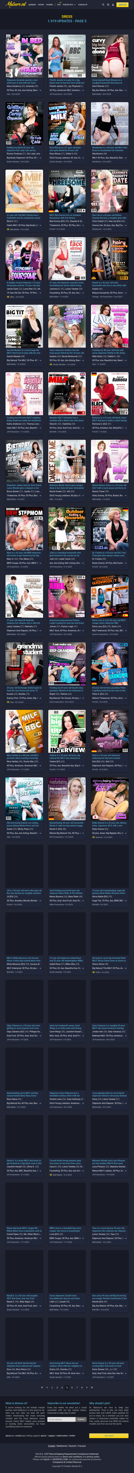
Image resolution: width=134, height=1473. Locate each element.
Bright (52, 694)
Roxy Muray (55, 153)
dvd (59, 4)
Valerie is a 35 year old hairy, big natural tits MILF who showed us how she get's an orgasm (65, 758)
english (51, 1446)
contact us (20, 1435)
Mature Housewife (100, 293)
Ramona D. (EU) (99, 424)
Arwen (10, 829)
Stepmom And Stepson (17, 630)
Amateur (104, 428)
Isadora (53, 356)
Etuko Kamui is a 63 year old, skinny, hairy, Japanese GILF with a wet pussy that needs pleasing (109, 826)
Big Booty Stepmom (16, 158)
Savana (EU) (36, 964)
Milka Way (70, 964)
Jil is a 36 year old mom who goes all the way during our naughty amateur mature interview (24, 893)
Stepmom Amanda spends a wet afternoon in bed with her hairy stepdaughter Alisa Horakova (22, 83)
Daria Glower (98, 1369)
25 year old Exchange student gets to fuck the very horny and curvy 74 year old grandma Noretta (24, 691)
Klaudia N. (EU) (77, 221)
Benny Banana (56, 896)
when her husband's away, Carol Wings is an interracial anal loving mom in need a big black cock (65, 1028)
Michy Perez (23, 829)
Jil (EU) (10, 896)
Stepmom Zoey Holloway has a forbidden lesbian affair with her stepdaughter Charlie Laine (65, 1096)
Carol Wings (55, 1031)
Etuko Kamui (98, 829)
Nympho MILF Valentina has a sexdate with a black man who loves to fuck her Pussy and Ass (66, 420)
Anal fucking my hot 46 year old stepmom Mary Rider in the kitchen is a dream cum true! (66, 893)
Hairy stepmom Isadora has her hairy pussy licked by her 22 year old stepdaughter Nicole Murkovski (67, 353)
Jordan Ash (97, 1031)
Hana (94, 1099)
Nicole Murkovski (70, 356)
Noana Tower (98, 491)
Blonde (26, 900)
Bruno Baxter (13, 491)
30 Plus (110, 90)
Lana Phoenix (98, 1166)
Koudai (10, 694)
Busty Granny (98, 563)
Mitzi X (41, 289)
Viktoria (63, 694)
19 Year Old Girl (14, 293)
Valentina (66, 424)
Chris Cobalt (98, 221)
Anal (59, 428)
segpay (51, 1435)
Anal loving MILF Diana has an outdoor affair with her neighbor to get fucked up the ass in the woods (66, 1366)
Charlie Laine (56, 1099)
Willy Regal (25, 1301)
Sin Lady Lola (33, 153)
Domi (114, 626)
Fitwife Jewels (56, 86)
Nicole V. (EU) (56, 829)
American (72, 630)
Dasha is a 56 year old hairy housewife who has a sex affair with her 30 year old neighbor (109, 285)
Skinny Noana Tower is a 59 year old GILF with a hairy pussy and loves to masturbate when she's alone (109, 488)
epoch (43, 1435)
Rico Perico (21, 1369)
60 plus (107, 225)
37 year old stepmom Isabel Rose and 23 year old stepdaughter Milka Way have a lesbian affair (66, 961)
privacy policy (93, 1456)
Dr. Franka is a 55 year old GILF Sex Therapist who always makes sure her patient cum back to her (109, 556)
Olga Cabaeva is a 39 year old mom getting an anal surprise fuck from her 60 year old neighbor (23, 1028)
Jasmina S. (55, 289)
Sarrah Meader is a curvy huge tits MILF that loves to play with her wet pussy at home (23, 353)
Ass (19, 90)
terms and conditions (72, 1456)
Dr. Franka (97, 559)
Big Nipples (111, 833)
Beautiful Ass (110, 360)
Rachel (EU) (97, 1301)
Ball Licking (70, 563)
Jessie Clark (12, 289)
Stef (107, 761)
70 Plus (33, 293)
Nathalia (29, 626)
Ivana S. (53, 1166)
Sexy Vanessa (114, 1031)
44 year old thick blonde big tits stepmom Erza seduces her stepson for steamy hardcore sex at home (23, 1366)
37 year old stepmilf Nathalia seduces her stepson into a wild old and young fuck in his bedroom (23, 623)
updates (32, 4)
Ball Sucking (119, 563)
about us (9, 1435)
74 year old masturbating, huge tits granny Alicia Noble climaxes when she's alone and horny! (108, 893)
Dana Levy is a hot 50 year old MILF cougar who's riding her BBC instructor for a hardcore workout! (109, 623)
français (82, 1446)
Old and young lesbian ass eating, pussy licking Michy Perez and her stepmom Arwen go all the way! (23, 826)
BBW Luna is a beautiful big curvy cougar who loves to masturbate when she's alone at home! (65, 1231)
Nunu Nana (12, 1099)
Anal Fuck (67, 428)
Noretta (22, 694)
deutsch (72, 1446)
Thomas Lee (32, 424)
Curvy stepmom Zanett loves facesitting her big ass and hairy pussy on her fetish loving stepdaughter (65, 1299)
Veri (68, 491)
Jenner (53, 626)
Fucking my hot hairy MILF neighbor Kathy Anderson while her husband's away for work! (24, 420)
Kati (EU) (96, 761)
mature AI (82, 4)
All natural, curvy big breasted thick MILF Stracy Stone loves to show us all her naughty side (109, 961)
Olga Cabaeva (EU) (15, 1031)
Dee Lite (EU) (115, 221)
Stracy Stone (98, 964)
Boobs (116, 495)
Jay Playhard (74, 86)
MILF (94, 158)
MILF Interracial (99, 630)
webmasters (62, 1435)
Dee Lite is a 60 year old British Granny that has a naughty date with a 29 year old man (109, 218)
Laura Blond (40, 491)
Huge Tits (96, 900)
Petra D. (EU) (98, 694)
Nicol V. (10, 221)
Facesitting (55, 293)
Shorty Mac (28, 761)
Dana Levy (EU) (99, 626)
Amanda (30, 86)
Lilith (52, 1301)
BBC (21, 1170)
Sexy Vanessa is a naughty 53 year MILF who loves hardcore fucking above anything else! (108, 1028)
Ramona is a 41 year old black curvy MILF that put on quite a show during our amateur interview (109, 420)
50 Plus (10, 90)
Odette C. (112, 356)
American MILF (64, 90)
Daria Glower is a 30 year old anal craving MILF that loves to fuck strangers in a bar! (108, 1366)
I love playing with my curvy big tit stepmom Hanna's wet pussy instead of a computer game (109, 1096)
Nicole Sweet (56, 491)
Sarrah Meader (13, 356)
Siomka (63, 1369)
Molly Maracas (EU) (16, 964)
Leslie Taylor (65, 559)
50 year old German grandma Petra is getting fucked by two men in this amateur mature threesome (108, 691)
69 (16, 90)
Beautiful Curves (120, 428)
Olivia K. (31, 1166)
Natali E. (11, 1301)
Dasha (95, 289)
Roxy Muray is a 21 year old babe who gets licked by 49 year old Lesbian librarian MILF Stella (65, 150)
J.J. (111, 1369)
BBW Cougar (12, 563)
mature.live (69, 4)
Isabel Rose (55, 964)
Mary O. (10, 559)
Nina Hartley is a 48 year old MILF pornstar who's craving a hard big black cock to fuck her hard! (23, 758)
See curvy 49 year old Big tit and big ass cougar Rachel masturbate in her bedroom (109, 1298)
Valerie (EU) (55, 761)
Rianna (83, 1166)
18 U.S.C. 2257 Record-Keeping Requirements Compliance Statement (67, 1454)
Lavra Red (27, 289)
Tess (112, 1234)
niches (41, 4)
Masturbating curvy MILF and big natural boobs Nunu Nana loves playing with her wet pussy (22, 1096)
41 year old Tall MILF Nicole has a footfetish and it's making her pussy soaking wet (23, 218)
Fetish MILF (12, 225)
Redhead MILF (98, 1035)
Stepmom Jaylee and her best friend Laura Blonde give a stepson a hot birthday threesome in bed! (24, 488)
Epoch (47, 1459)
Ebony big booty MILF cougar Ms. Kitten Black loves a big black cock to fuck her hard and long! (24, 1231)
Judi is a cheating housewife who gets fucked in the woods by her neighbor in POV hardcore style (65, 556)
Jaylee (27, 491)
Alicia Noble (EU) (100, 896)
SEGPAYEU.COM (60, 1459)
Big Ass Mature (99, 90)
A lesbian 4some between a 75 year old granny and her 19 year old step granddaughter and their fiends (23, 285)
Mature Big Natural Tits (60, 833)
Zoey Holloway (74, 1099)
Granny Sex (97, 225)
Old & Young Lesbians (60, 158)
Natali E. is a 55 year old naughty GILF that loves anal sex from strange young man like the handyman (22, 1299)
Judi (52, 559)
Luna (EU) (54, 1234)
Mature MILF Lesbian (102, 1170)
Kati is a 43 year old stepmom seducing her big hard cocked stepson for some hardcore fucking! (109, 758)
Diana (52, 1369)
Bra (119, 833)
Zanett (62, 1301)
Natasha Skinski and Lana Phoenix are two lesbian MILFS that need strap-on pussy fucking (108, 1163)
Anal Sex (77, 428)
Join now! (108, 1435)
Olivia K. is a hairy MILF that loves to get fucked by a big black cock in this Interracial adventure (24, 1163)
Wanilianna (97, 153)
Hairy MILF (12, 428)
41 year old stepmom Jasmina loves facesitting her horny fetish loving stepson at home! (67, 285)
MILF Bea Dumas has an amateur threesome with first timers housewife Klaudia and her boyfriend (67, 218)
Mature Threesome (101, 698)
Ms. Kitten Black (31, 1234)
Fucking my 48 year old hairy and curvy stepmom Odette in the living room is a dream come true (108, 353)
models (49, 4)
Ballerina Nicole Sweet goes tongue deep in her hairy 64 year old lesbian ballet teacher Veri (67, 488)
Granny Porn (12, 698)
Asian (29, 698)
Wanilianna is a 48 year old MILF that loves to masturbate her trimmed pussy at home (109, 150)
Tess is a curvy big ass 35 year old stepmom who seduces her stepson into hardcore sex (109, 1231)
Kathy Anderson (14, 424)
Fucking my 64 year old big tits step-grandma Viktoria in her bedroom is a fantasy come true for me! (67, 691)
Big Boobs (31, 225)
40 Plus (101, 158)
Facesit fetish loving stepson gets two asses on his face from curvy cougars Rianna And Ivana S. (65, 1163)
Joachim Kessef (73, 1031)
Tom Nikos (24, 559)
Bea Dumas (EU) (57, 221)
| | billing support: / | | (40, 1435)
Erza (9, 1369)
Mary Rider (73, 896)
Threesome (55, 225)
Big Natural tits (14, 1103)
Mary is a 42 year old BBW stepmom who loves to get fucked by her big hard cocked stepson (24, 556)
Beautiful (114, 158)
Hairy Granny (98, 495)
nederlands (62, 1446)
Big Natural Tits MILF (16, 360)
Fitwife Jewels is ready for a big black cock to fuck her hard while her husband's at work (67, 83)
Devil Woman (98, 86)
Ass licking (27, 90)
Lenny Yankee (71, 289)
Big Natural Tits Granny (60, 698)
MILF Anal (54, 630)
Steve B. (53, 424)
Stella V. (69, 153)
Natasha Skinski (117, 1166)
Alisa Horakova (14, 86)
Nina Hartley (12, 761)
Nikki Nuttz (97, 356)
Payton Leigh (67, 626)
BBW (33, 563)
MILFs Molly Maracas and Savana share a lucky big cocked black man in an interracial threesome (23, 961)
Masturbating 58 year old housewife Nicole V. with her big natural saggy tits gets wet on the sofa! (66, 826)
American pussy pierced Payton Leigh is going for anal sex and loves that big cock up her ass (67, 623)
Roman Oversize (14, 153)
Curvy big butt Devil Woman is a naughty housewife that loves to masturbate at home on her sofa (107, 83)
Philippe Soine (36, 1031)
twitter (72, 1435)
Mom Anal (54, 1035)
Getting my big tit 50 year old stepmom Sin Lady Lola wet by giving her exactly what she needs (23, 150)
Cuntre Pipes (12, 1234)
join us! (122, 4)
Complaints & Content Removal (67, 1462)
